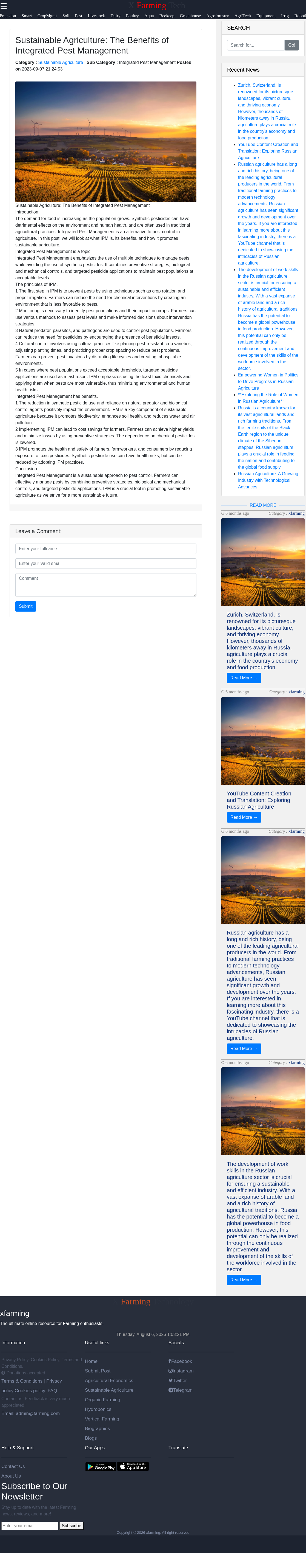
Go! (291, 45)
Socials (176, 1342)
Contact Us (13, 1466)
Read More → (244, 678)
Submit (26, 606)
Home (91, 1361)
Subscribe (71, 1525)
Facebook (180, 1361)
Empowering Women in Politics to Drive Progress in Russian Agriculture (268, 381)
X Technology (153, 1301)
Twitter (177, 1380)
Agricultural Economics (109, 1380)
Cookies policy (30, 1390)
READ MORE (263, 505)
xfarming (296, 513)
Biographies (97, 1428)
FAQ (52, 1390)
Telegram (180, 1390)
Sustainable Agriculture (60, 62)
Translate (178, 1447)
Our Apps (95, 1447)
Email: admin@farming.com (30, 1413)
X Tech (156, 5)
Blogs (91, 1438)
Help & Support (17, 1447)
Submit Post (97, 1371)
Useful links (97, 1342)
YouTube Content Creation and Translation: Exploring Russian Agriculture (268, 151)
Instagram (181, 1371)
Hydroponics (98, 1409)
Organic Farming (102, 1399)
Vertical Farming (102, 1419)
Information (13, 1342)
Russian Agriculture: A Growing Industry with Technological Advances (268, 480)
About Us (11, 1476)
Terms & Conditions (22, 1381)
